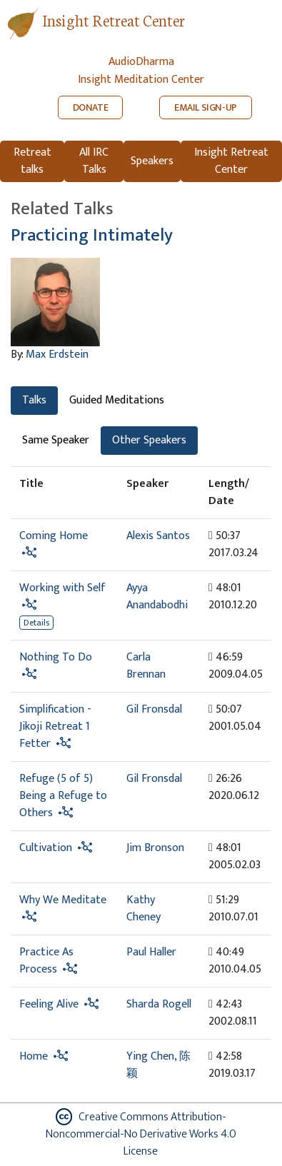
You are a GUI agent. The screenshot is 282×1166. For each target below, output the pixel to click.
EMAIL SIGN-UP (205, 107)
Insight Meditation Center (141, 79)
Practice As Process (46, 961)
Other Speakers (149, 440)
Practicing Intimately (92, 235)
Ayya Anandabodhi (157, 596)
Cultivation (45, 848)
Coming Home (53, 536)
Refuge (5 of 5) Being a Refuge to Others (63, 796)
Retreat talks (32, 161)
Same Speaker (55, 440)
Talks (34, 400)
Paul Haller (151, 952)
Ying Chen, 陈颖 (158, 1065)
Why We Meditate (62, 900)
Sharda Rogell (158, 1004)
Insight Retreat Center (113, 20)
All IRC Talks (94, 161)
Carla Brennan (146, 666)
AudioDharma (141, 61)
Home (33, 1056)
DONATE (91, 107)
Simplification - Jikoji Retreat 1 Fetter (55, 726)
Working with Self (62, 588)
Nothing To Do (55, 657)
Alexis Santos (158, 536)
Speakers (152, 161)
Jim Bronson (155, 848)
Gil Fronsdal (154, 709)
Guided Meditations (116, 400)
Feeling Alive (49, 1004)
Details (36, 622)
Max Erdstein (57, 354)
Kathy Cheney (143, 908)
